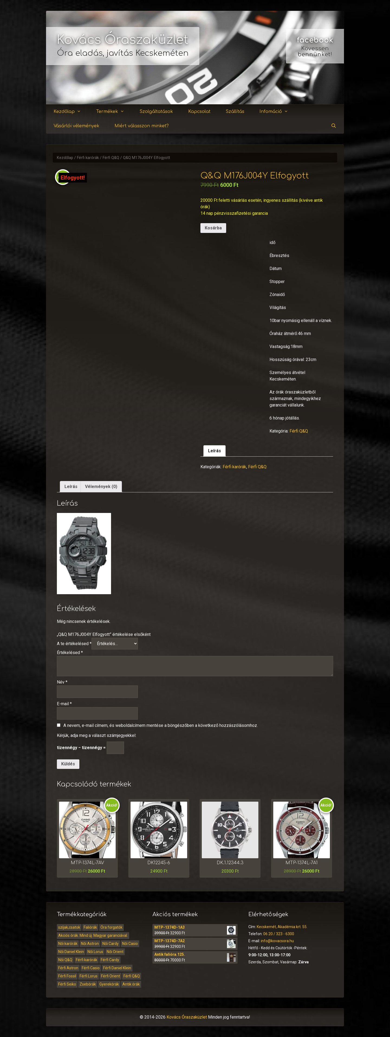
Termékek (113, 112)
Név (62, 682)
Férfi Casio (91, 968)
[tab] (214, 451)
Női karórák (67, 943)
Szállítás (235, 111)
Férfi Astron (68, 968)
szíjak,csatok (69, 927)
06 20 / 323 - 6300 (278, 934)
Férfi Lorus (89, 976)
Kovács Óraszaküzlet (122, 40)
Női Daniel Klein (71, 952)
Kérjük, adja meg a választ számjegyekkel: (96, 735)
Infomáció (277, 112)
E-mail (64, 703)
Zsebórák (88, 984)
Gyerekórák (109, 984)
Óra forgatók (111, 927)
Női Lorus (95, 952)
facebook (315, 40)
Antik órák (131, 984)
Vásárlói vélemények (76, 125)
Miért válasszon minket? (142, 125)
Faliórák (90, 927)
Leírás (214, 450)
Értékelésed (70, 652)
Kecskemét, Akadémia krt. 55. (282, 927)
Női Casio (130, 943)
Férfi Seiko (67, 984)
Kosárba (213, 227)
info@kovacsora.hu (277, 941)
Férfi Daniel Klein (117, 968)
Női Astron (90, 943)
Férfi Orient (110, 976)
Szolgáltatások (156, 111)
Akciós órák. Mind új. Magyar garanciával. (93, 935)
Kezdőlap (70, 112)
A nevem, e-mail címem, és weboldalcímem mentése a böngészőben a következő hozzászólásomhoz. (160, 725)
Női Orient (115, 952)
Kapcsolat (199, 111)
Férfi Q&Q (111, 157)
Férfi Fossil (67, 976)
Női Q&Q (65, 960)
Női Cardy (110, 943)
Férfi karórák (88, 157)
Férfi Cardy (110, 960)
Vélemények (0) (101, 486)
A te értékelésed (74, 643)
